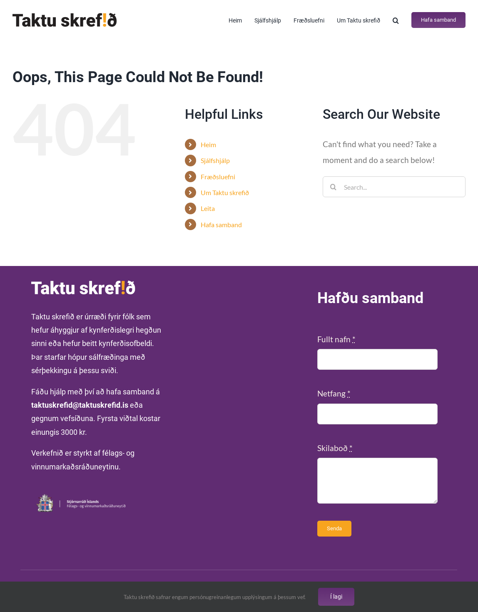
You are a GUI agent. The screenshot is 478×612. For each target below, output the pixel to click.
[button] (396, 20)
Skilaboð (335, 448)
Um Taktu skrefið (225, 192)
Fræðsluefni (218, 177)
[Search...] (394, 186)
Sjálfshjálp (215, 160)
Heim (208, 144)
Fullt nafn (336, 339)
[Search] (333, 186)
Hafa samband (221, 224)
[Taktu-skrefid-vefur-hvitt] (83, 284)
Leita (208, 208)
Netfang (334, 393)
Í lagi (336, 596)
